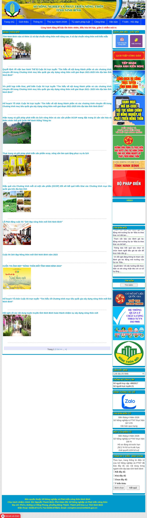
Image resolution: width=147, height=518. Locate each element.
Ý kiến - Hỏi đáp (130, 22)
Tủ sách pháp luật (81, 22)
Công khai (99, 22)
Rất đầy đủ (120, 472)
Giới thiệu (24, 22)
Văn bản (113, 22)
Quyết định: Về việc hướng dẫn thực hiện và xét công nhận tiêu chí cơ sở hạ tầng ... (128, 268)
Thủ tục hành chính (57, 22)
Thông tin (38, 22)
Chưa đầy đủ (121, 479)
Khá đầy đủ (120, 476)
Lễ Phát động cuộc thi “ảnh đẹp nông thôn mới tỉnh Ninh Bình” (33, 222)
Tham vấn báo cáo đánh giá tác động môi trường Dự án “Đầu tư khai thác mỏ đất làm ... (128, 232)
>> (61, 349)
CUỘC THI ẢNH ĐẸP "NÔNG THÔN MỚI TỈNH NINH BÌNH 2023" (32, 266)
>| (66, 349)
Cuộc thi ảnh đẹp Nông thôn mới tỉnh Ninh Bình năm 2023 (30, 254)
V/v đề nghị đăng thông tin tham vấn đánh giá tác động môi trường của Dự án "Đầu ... (128, 259)
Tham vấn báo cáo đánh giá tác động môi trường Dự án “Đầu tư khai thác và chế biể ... (128, 241)
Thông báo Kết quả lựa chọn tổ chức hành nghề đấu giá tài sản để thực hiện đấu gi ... (128, 250)
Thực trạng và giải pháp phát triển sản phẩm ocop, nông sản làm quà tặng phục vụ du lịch (46, 153)
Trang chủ (9, 22)
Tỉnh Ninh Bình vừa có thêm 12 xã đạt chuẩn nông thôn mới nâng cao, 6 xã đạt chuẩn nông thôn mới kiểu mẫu (55, 36)
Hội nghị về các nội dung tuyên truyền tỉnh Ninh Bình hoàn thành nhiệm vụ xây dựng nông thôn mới (50, 313)
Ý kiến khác (120, 483)
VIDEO (129, 200)
